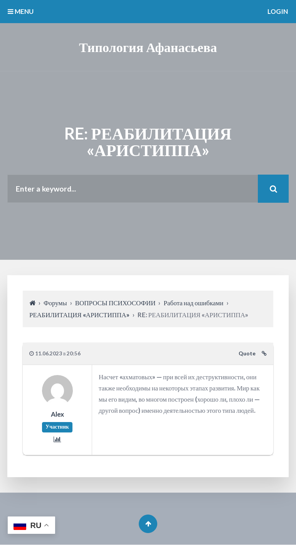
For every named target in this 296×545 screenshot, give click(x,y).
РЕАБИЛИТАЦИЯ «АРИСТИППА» (79, 315)
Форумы (55, 303)
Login (277, 11)
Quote (247, 354)
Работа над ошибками (193, 303)
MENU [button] (21, 11)
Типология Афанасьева (148, 47)
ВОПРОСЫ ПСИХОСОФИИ (115, 303)
